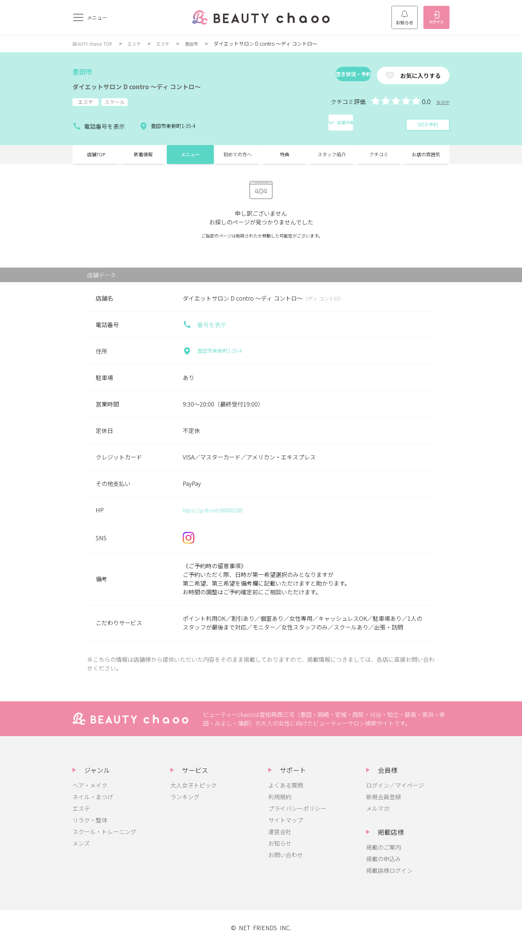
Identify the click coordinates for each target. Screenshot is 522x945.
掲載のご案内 (383, 847)
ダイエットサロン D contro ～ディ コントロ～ (159, 85)
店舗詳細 (233, 121)
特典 (284, 152)
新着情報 (143, 152)
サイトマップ (285, 820)
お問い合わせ (285, 854)
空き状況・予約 (327, 75)
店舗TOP (96, 152)
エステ (141, 43)
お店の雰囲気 (426, 152)
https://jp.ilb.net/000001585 (220, 509)
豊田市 (203, 43)
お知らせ (404, 17)
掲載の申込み (383, 858)
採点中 (442, 102)
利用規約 (279, 796)
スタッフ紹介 (331, 152)
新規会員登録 (383, 796)
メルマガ (377, 808)
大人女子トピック (193, 785)
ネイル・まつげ (92, 796)
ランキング (184, 796)
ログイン (436, 17)
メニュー (190, 152)
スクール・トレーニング (104, 831)
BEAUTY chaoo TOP (95, 43)
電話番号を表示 (98, 121)
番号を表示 (204, 324)
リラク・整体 (89, 820)
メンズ (81, 843)
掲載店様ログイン (389, 870)
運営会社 (279, 831)
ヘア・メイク (89, 785)
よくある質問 (285, 785)
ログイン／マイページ (395, 785)
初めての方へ (237, 152)
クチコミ (378, 152)
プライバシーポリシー (297, 808)
